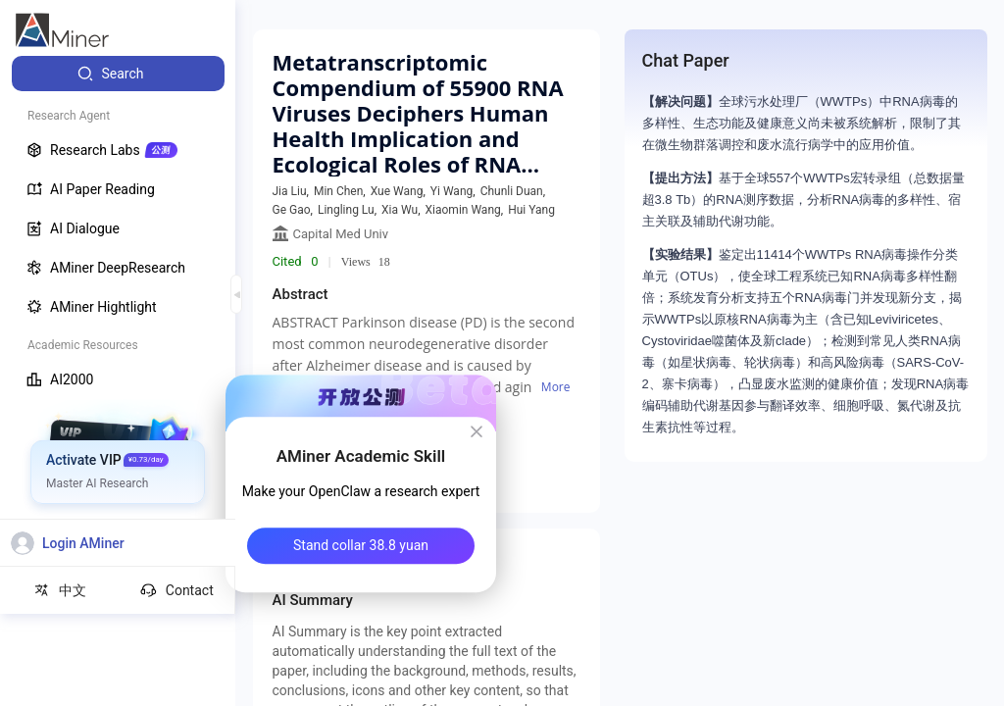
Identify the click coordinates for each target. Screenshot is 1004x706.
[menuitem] (118, 73)
